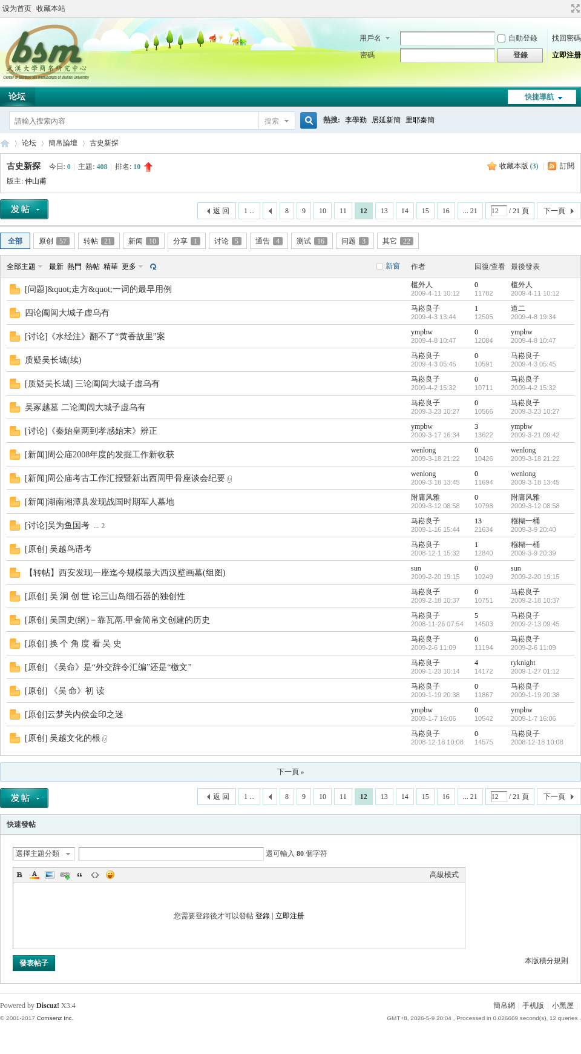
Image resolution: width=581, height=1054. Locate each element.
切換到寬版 (574, 8)
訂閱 (567, 166)
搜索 (271, 121)
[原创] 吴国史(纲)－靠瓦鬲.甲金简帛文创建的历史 (117, 620)
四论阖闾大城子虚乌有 (67, 312)
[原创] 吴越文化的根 (62, 738)
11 (343, 211)
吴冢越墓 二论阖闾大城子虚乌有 (85, 407)
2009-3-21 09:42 (535, 435)
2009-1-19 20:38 (535, 694)
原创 (54, 241)
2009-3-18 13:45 (535, 482)
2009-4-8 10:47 (533, 340)
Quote (80, 875)
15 (425, 211)
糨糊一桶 (525, 521)
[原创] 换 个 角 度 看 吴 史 (73, 643)
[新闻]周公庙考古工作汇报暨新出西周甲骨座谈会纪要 (125, 478)
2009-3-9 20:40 (533, 529)
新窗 (393, 266)
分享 (186, 241)
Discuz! (47, 1005)
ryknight (523, 662)
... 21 (470, 211)
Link (65, 875)
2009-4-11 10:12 (535, 293)
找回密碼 (566, 38)
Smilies (110, 875)
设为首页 (16, 8)
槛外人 (422, 284)
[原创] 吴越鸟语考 (58, 549)
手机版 (533, 1005)
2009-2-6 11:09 (533, 647)
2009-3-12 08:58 (535, 505)
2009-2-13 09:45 (535, 624)
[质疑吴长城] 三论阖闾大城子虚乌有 (92, 383)
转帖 (99, 241)
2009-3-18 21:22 (535, 458)
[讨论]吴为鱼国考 (57, 525)
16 (446, 211)
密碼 (367, 55)
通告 (269, 241)
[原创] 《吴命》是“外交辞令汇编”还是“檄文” (108, 667)
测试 (312, 241)
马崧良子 (425, 308)
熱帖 (92, 266)
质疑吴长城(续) (53, 360)
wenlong (423, 450)
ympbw (422, 332)
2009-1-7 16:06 (533, 718)
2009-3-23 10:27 (535, 411)
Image (50, 875)
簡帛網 (504, 1005)
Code (95, 875)
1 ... (249, 211)
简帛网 (5, 143)
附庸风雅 (425, 497)
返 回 (221, 211)
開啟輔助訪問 (564, 8)
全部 (15, 241)
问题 (355, 241)
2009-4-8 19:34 (533, 316)
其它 (397, 241)
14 (405, 211)
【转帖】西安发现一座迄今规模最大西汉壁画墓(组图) (125, 572)
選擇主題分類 (37, 853)
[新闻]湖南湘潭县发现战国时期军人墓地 (99, 501)
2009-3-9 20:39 (533, 553)
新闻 (143, 241)
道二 (518, 308)
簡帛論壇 (62, 143)
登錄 (262, 916)
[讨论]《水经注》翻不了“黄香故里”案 (95, 336)
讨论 (227, 241)
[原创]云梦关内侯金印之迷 (74, 714)
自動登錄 (517, 38)
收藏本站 (50, 8)
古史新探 (104, 143)
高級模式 (444, 874)
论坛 (29, 143)
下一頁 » (290, 771)
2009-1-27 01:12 (535, 671)
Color (34, 875)
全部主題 (21, 266)
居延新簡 (386, 120)
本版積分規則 (546, 960)
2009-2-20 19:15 (535, 576)
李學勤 (356, 120)
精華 (110, 266)
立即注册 (566, 55)
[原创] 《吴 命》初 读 (65, 690)
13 (384, 211)
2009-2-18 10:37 (535, 600)
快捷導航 (539, 97)
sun (416, 568)
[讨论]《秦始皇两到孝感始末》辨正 (91, 431)
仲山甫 (36, 181)
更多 (129, 266)
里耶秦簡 (420, 120)
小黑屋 (563, 1005)
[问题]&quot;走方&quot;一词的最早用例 (98, 289)
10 (322, 211)
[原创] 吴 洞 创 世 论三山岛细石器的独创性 (105, 596)
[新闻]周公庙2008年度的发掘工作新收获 (99, 454)
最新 (56, 266)
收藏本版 (519, 166)
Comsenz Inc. (54, 1018)
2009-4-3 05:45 (533, 364)
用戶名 (370, 38)
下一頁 (554, 211)
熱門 (74, 266)
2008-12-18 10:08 (537, 742)
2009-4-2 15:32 (533, 387)
